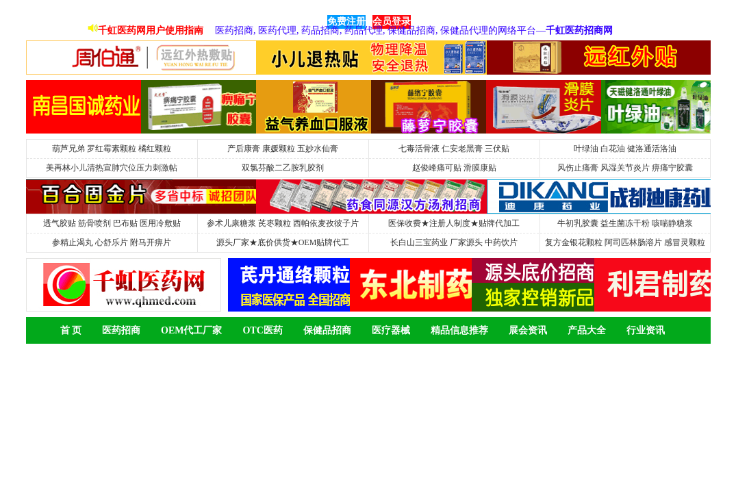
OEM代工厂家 (191, 330)
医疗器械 (391, 330)
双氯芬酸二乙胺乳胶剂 (283, 168)
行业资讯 (645, 330)
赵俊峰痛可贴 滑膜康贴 (454, 168)
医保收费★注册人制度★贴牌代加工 (454, 223)
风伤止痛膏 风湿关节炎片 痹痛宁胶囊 (625, 168)
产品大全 (587, 330)
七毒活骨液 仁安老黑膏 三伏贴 (453, 148)
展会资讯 (528, 330)
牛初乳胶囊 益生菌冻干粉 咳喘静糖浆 (625, 223)
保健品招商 (327, 330)
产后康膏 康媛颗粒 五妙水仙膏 (282, 148)
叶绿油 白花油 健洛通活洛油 (625, 148)
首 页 (71, 330)
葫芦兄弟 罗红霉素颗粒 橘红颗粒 (111, 148)
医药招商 (121, 330)
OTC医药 (262, 330)
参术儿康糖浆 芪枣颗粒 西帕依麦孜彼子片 (283, 223)
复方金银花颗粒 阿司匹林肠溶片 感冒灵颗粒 (625, 242)
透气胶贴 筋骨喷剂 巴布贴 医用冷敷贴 (112, 223)
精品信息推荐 (459, 330)
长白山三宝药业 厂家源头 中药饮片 (454, 242)
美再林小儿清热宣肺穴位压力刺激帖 (111, 168)
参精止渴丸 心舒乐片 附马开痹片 (111, 242)
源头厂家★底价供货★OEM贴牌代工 (283, 242)
